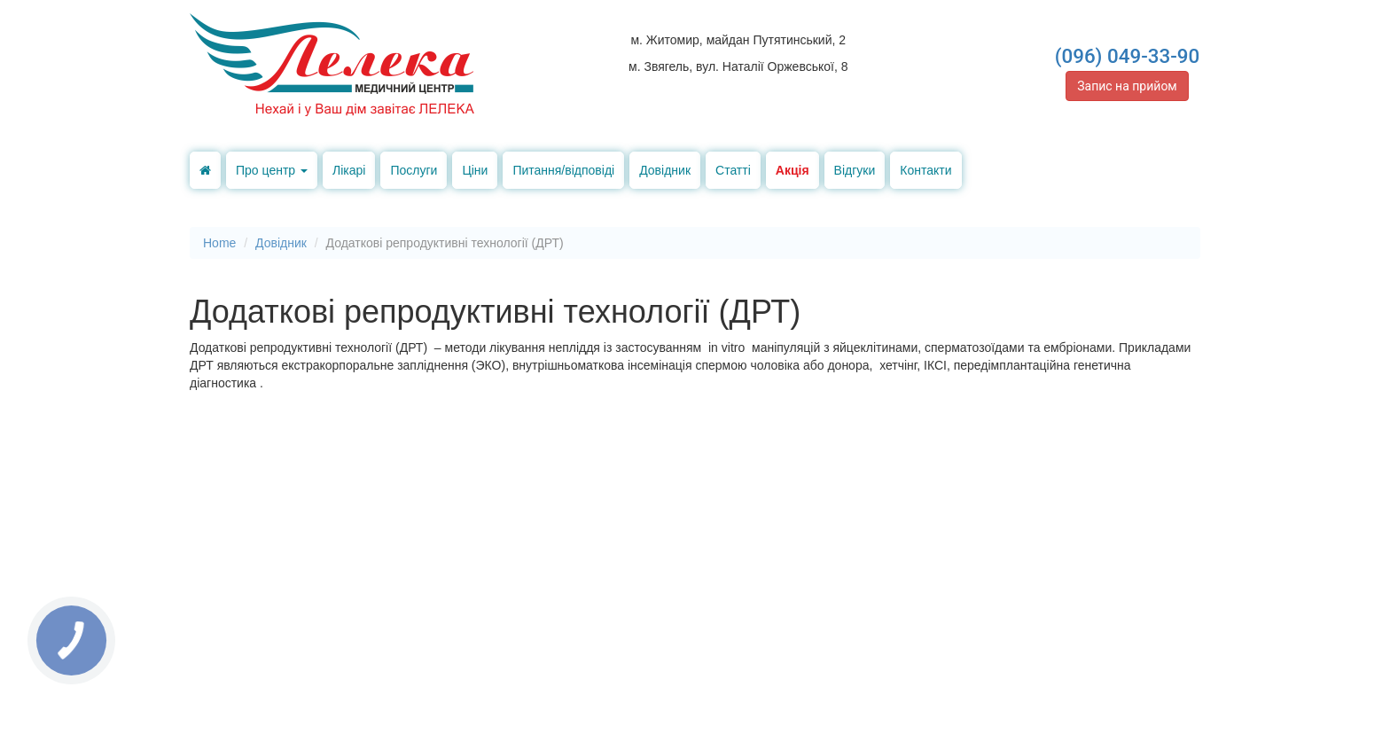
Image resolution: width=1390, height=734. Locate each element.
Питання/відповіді (563, 170)
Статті (733, 170)
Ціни (475, 170)
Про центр (272, 170)
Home (219, 243)
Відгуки (855, 170)
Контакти (925, 170)
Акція (792, 170)
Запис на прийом (1127, 86)
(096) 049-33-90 (1127, 55)
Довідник (665, 170)
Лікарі (348, 170)
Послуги (413, 170)
